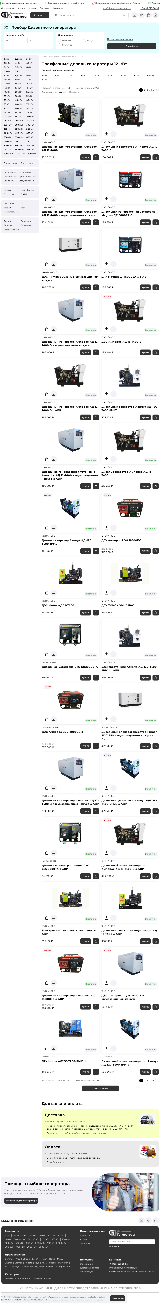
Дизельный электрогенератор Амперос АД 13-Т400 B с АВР (124, 867)
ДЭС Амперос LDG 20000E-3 (62, 731)
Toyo (37, 1263)
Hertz (52, 1259)
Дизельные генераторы (51, 57)
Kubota (28, 1263)
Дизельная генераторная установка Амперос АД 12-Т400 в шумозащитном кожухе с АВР (70, 475)
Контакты (58, 8)
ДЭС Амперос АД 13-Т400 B (122, 341)
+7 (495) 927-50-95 (149, 8)
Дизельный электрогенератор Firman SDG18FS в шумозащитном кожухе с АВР (130, 735)
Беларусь (26, 221)
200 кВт (66, 1239)
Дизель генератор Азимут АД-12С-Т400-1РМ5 (67, 542)
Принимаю (118, 1298)
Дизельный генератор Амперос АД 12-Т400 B (130, 148)
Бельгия (8, 225)
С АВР (24, 194)
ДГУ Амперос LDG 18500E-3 (122, 540)
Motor (44, 1259)
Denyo (49, 1266)
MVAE (60, 1259)
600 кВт (41, 1243)
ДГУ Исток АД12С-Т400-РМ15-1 (64, 1061)
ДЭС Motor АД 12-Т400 (58, 605)
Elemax (18, 1263)
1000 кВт (20, 1247)
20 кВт (33, 1235)
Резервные (25, 172)
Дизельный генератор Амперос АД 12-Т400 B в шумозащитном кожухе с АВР (70, 802)
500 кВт (30, 1243)
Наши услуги (87, 1271)
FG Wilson (63, 1263)
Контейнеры (27, 190)
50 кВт (61, 1235)
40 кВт (51, 1235)
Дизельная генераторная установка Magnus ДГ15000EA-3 (128, 213)
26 (152, 90)
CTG (69, 1266)
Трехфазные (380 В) (69, 57)
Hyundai (39, 1266)
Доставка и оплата (89, 1268)
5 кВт (7, 1235)
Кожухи (8, 190)
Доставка (44, 8)
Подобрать (132, 46)
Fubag (52, 1263)
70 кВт (17, 1239)
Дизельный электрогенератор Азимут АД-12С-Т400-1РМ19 (130, 1063)
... (149, 90)
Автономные (10, 172)
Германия (26, 225)
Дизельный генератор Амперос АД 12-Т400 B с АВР (70, 408)
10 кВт (16, 1235)
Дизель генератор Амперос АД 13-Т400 (127, 473)
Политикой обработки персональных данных (29, 1299)
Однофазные (11, 163)
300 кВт (9, 1243)
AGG (23, 203)
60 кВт (8, 1239)
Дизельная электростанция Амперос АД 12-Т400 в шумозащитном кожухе (69, 213)
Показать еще (100, 1088)
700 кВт (51, 1243)
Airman (7, 208)
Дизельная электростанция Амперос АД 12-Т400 (69, 148)
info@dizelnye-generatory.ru (117, 8)
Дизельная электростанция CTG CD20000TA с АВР (65, 867)
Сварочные (10, 181)
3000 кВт (43, 1247)
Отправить (114, 1246)
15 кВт (25, 1235)
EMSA (35, 1259)
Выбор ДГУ (86, 1235)
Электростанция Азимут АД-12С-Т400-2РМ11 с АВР (130, 668)
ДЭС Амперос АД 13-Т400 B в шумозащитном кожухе (123, 997)
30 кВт (42, 1235)
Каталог (38, 15)
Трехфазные (27, 163)
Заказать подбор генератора (21, 1200)
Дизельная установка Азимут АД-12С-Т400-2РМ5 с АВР (129, 802)
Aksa (23, 208)
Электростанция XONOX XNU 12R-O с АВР (69, 932)
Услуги (32, 8)
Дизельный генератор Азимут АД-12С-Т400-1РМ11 (130, 408)
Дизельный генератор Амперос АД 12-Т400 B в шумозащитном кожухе (70, 343)
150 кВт (55, 1239)
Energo (8, 1263)
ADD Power (9, 203)
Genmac (9, 1259)
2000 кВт (31, 1247)
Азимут (15, 1266)
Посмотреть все (11, 212)
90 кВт (36, 1239)
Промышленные (27, 176)
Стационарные (26, 181)
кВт (6, 59)
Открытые (9, 194)
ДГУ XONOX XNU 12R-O (118, 605)
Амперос (60, 1266)
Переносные (10, 176)
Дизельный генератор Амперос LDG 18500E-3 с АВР (69, 997)
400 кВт (20, 1243)
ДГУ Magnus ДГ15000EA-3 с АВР (125, 276)
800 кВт (62, 1243)
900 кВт (9, 1247)
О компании (7, 8)
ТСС (7, 1266)
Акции (21, 8)
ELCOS (26, 1259)
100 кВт (46, 1239)
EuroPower (27, 1266)
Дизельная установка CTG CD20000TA (70, 666)
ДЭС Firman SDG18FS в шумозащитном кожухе (70, 278)
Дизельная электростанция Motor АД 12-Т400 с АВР (129, 932)
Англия (7, 221)
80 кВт (26, 1239)
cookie (6, 1299)
